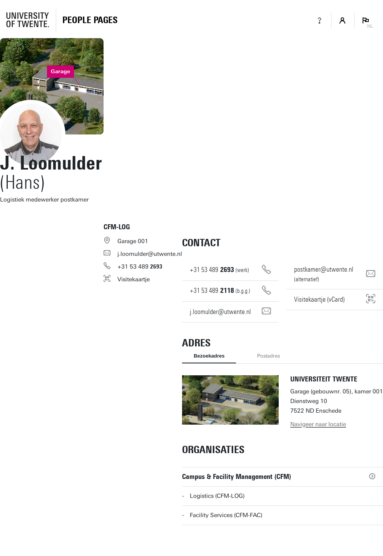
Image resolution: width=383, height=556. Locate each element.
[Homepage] (89, 20)
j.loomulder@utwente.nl (149, 253)
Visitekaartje (133, 279)
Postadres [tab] (268, 356)
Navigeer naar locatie (318, 424)
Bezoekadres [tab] (209, 356)
